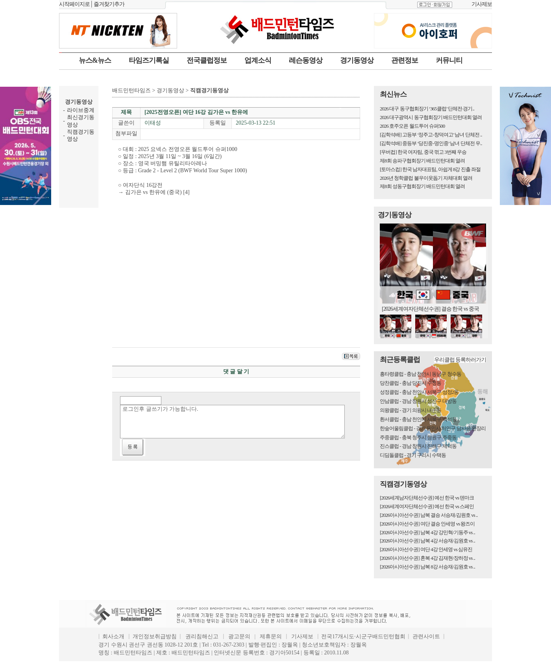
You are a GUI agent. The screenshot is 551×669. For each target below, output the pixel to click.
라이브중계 (80, 110)
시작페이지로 (74, 4)
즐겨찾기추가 (109, 4)
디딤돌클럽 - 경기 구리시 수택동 (413, 455)
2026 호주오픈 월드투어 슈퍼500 (412, 126)
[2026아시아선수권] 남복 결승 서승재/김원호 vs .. (429, 515)
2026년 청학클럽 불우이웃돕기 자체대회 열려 (426, 178)
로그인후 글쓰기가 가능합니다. (232, 421)
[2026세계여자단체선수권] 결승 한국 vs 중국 (430, 309)
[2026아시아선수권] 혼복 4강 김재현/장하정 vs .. (427, 558)
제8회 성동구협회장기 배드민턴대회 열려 (422, 186)
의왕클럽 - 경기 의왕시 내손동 (410, 410)
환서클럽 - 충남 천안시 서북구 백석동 (418, 419)
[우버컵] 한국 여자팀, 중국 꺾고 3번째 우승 (423, 152)
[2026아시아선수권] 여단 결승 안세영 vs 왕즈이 (427, 524)
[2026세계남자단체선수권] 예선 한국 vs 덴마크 (427, 498)
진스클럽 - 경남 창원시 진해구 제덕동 (418, 446)
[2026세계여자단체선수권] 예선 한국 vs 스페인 (427, 506)
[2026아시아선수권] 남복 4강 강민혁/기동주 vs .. (427, 532)
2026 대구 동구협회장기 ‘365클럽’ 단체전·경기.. (427, 109)
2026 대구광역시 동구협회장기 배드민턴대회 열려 (431, 117)
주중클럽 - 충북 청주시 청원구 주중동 (418, 437)
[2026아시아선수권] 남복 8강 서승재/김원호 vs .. (427, 567)
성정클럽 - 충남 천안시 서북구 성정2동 (419, 392)
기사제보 (481, 4)
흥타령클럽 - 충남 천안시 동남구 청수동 (420, 374)
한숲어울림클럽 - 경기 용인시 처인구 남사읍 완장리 (433, 428)
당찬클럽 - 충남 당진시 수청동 (410, 383)
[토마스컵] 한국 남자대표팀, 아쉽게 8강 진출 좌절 (430, 169)
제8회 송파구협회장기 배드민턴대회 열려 (422, 161)
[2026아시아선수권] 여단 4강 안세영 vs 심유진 (426, 549)
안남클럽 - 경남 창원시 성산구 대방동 (418, 401)
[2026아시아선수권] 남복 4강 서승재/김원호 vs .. (427, 541)
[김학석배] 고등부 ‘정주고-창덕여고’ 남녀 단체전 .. (431, 135)
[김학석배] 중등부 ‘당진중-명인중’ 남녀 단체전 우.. (431, 143)
